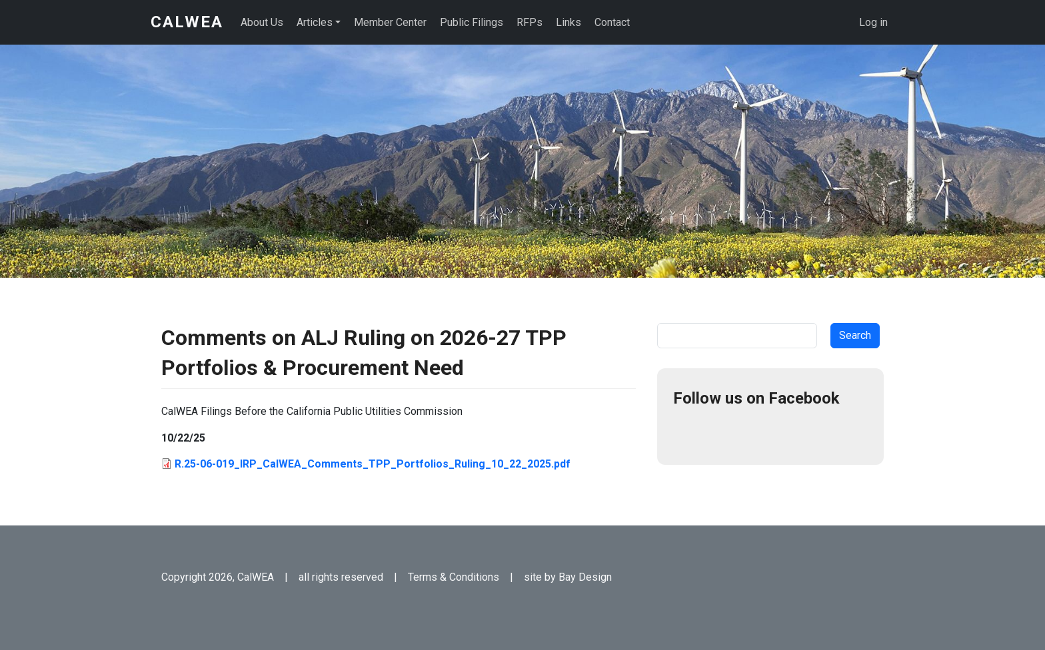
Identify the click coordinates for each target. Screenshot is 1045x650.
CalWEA (187, 22)
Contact (612, 22)
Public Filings (471, 22)
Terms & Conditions (453, 577)
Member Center (390, 22)
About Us (262, 22)
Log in (873, 22)
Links (568, 22)
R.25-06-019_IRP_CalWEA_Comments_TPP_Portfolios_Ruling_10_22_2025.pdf (372, 464)
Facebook (689, 433)
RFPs (529, 22)
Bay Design (585, 577)
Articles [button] (315, 22)
